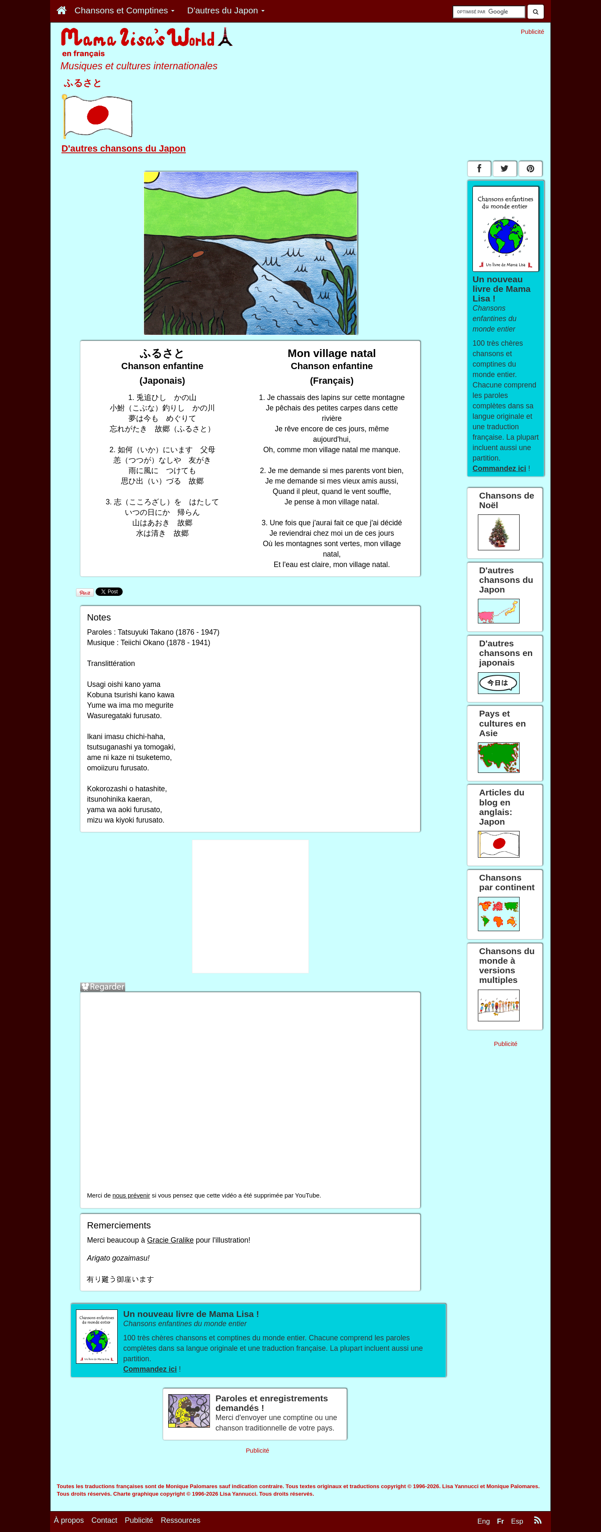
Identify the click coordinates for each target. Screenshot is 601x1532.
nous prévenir (131, 1195)
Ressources (180, 1520)
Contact (104, 1520)
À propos (69, 1520)
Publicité (139, 1520)
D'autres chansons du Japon (123, 148)
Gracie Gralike (170, 1240)
